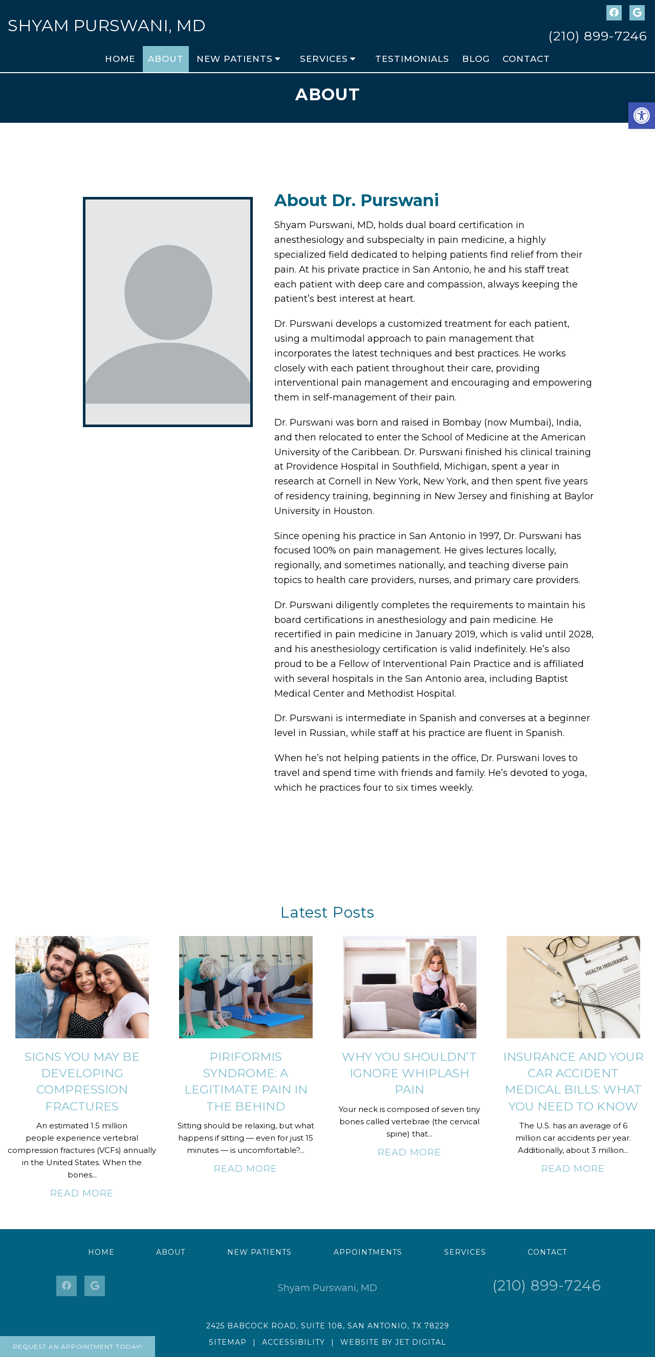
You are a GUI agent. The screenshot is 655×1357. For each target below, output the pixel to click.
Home (120, 59)
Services (324, 59)
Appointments (368, 1252)
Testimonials (412, 59)
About (166, 59)
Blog (476, 59)
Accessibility (293, 1342)
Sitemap (228, 1342)
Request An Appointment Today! (77, 1346)
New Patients (234, 59)
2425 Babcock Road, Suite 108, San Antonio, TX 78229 (327, 1325)
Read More (82, 1193)
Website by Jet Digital (393, 1342)
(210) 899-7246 (597, 35)
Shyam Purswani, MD (107, 25)
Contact (526, 59)
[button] (641, 115)
